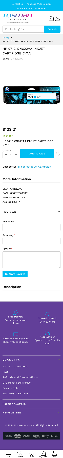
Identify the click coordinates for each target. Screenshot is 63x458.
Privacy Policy (12, 388)
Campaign (44, 166)
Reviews (9, 212)
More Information (17, 179)
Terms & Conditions (15, 366)
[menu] (8, 453)
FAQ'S (6, 371)
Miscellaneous (27, 166)
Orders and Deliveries (17, 382)
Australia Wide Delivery (39, 4)
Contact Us (17, 4)
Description (12, 287)
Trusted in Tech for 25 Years (31, 8)
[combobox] (23, 29)
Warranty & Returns (15, 393)
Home (6, 37)
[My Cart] (51, 18)
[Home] (31, 451)
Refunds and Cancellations (20, 377)
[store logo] (18, 18)
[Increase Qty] (16, 155)
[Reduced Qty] (6, 155)
